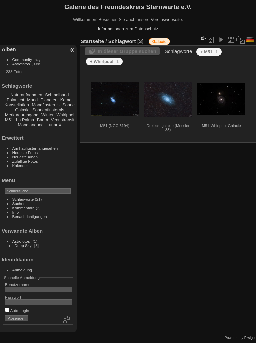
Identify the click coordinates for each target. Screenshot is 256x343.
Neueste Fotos (25, 152)
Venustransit (62, 119)
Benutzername (18, 284)
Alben (9, 49)
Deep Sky (23, 245)
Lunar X (54, 124)
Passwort (13, 297)
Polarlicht (15, 99)
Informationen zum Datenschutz (128, 28)
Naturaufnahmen (26, 94)
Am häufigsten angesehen (35, 148)
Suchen (19, 203)
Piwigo (249, 338)
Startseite (92, 41)
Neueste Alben (25, 157)
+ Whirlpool (104, 61)
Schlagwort (122, 41)
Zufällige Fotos (25, 161)
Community (22, 59)
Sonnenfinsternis (48, 109)
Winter (47, 114)
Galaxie (22, 109)
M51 (9, 119)
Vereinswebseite (166, 19)
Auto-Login (17, 310)
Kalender (20, 165)
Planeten (49, 99)
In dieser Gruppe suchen (127, 51)
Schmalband (57, 94)
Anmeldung (22, 270)
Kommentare (23, 208)
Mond (32, 99)
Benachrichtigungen (29, 216)
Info (15, 212)
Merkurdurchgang (21, 114)
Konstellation (17, 104)
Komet (66, 99)
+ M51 (209, 51)
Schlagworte (23, 199)
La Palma (25, 119)
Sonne (68, 104)
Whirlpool (65, 114)
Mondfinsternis (45, 104)
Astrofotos (21, 64)
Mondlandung (31, 124)
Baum (42, 119)
